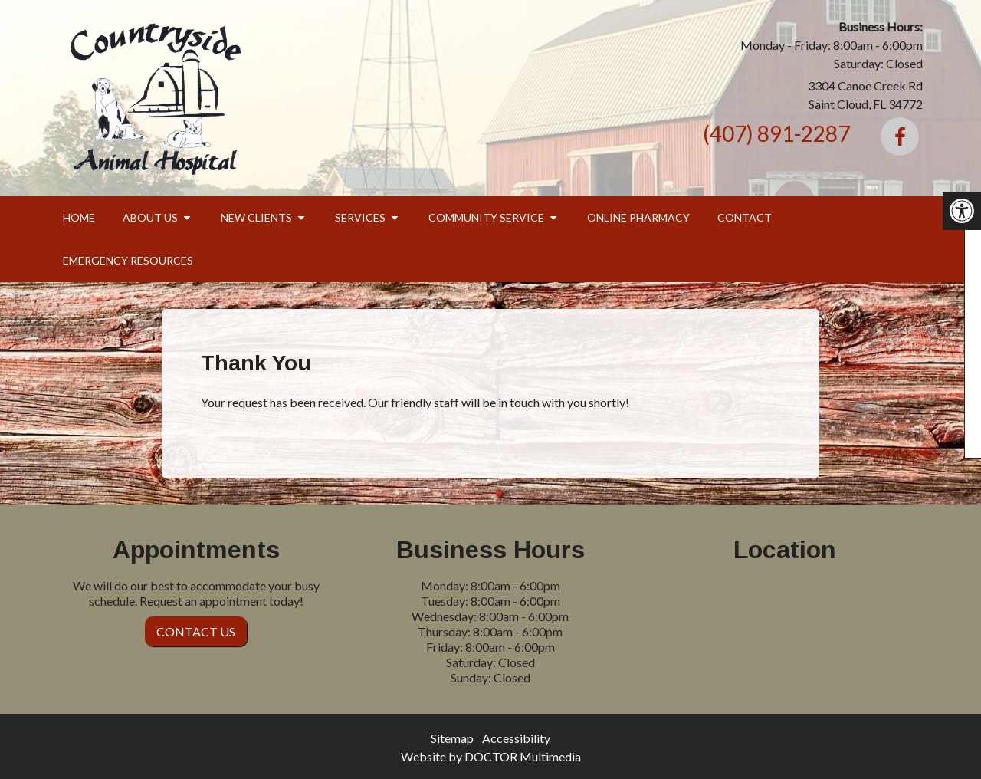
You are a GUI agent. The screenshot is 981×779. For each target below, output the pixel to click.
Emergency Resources (128, 260)
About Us (150, 217)
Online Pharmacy (638, 217)
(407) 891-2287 (776, 133)
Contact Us (195, 631)
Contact (744, 217)
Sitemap (452, 738)
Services (360, 217)
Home (79, 217)
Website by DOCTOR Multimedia (491, 756)
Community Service (486, 217)
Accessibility (516, 738)
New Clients (256, 217)
